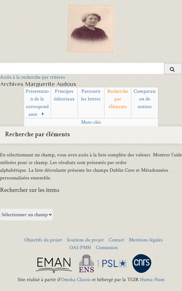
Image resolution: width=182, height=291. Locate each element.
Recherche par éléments (117, 99)
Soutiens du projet (85, 239)
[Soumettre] (173, 68)
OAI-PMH (80, 247)
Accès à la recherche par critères (32, 77)
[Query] (91, 68)
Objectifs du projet (43, 239)
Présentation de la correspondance (37, 102)
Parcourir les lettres (91, 95)
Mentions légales (146, 239)
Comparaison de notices (145, 99)
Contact (116, 239)
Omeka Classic (76, 279)
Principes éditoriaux (64, 95)
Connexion (107, 247)
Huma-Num (152, 279)
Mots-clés (91, 122)
